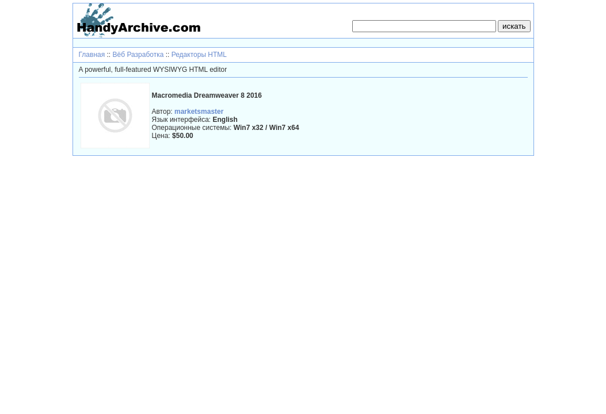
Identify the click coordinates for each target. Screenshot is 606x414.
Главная (92, 55)
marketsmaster (198, 112)
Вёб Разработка (138, 55)
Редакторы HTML (199, 55)
